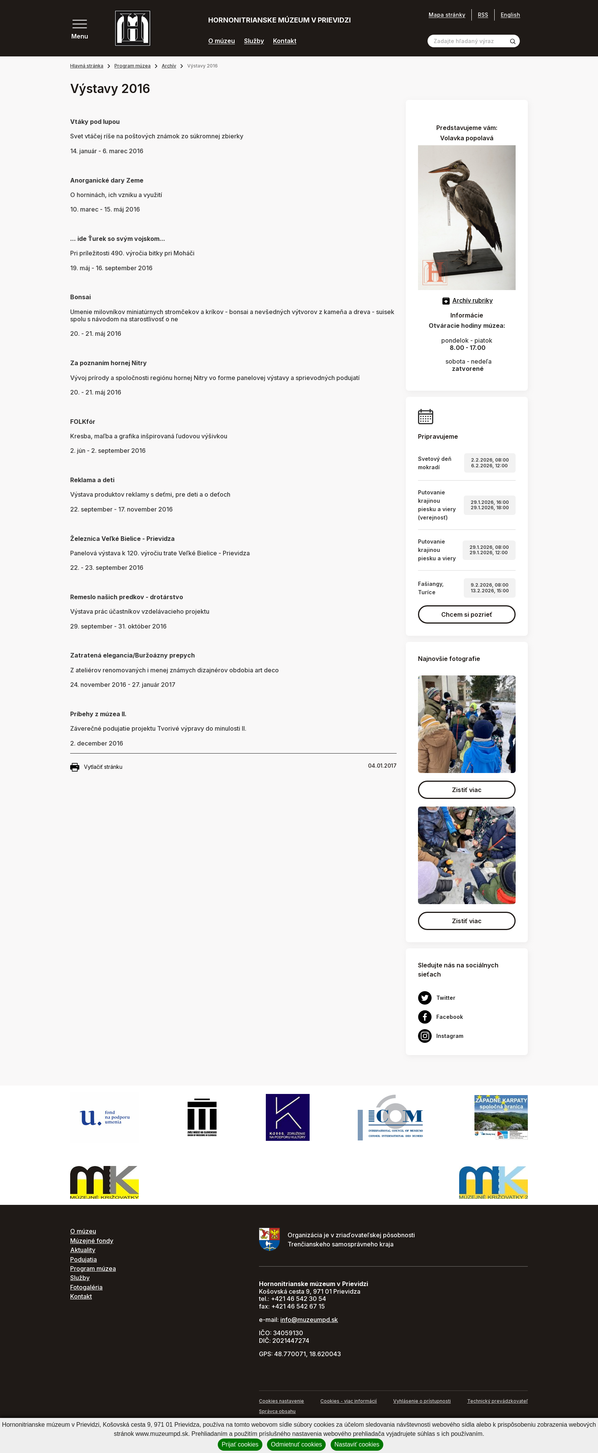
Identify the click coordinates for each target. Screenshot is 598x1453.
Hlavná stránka (86, 66)
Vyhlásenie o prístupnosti (422, 1401)
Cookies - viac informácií (348, 1401)
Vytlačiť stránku (96, 767)
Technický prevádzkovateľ (497, 1401)
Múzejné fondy (91, 1241)
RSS (483, 14)
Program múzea (132, 66)
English (510, 14)
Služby (254, 41)
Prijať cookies (240, 1444)
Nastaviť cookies (356, 1444)
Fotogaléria (86, 1287)
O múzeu (221, 41)
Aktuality (82, 1250)
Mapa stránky (447, 15)
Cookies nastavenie (281, 1401)
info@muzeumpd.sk (309, 1319)
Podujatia (83, 1259)
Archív (169, 66)
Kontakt (284, 41)
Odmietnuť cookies (296, 1444)
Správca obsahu (277, 1411)
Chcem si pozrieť (466, 614)
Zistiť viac (467, 790)
